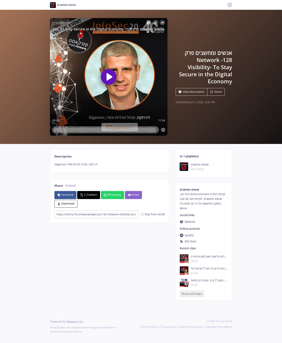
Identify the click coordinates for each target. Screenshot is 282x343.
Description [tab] (63, 156)
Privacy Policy (169, 326)
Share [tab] (58, 186)
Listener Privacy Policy (191, 326)
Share (216, 92)
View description (191, 92)
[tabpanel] (109, 164)
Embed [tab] (71, 186)
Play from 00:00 (153, 214)
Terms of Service (150, 326)
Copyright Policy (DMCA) (218, 326)
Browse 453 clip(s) (192, 293)
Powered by (66, 321)
